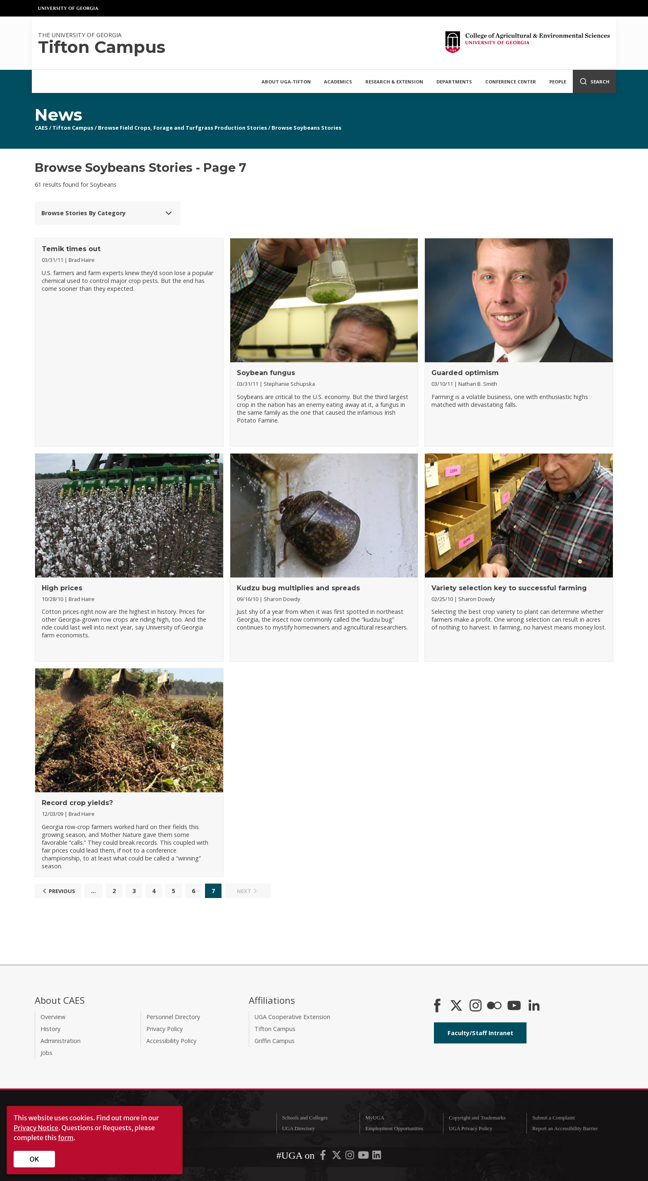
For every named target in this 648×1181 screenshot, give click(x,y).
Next (248, 891)
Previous (57, 891)
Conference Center (510, 81)
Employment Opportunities (394, 1128)
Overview (52, 1017)
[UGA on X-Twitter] (337, 1156)
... (93, 891)
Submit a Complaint (553, 1118)
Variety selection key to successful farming (509, 588)
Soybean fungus (266, 373)
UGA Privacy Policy (470, 1128)
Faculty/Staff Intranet (480, 1033)
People (557, 81)
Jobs (46, 1053)
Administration (60, 1041)
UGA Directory (298, 1128)
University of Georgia (68, 8)
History (50, 1029)
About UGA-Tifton (286, 81)
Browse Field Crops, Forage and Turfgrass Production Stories (182, 127)
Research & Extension (394, 81)
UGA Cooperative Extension (292, 1017)
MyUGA (374, 1118)
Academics (338, 81)
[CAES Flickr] (494, 1006)
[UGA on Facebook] (323, 1156)
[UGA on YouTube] (364, 1156)
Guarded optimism (465, 373)
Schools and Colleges (304, 1118)
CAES (41, 127)
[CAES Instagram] (475, 1006)
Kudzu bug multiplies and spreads (298, 588)
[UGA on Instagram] (350, 1156)
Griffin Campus (275, 1041)
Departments (454, 81)
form (66, 1137)
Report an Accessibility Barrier (565, 1128)
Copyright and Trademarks (477, 1118)
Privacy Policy (164, 1029)
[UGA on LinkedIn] (377, 1156)
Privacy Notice (36, 1128)
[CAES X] (457, 1006)
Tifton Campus (72, 127)
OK (34, 1159)
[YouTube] (514, 1006)
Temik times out (71, 249)
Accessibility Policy (171, 1041)
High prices (62, 588)
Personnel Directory (173, 1017)
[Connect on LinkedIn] (534, 1006)
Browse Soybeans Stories (306, 127)
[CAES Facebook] (437, 1006)
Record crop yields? (77, 803)
